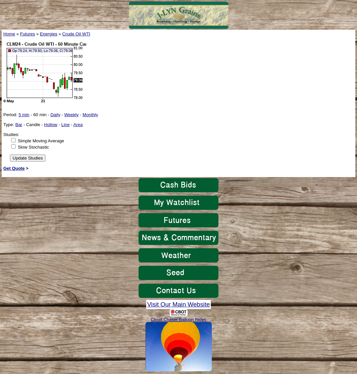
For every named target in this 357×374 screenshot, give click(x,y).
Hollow (50, 124)
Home (9, 33)
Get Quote (14, 168)
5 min (24, 114)
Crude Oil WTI (76, 33)
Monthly (90, 114)
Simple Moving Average (41, 140)
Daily (55, 114)
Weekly (71, 114)
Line (65, 124)
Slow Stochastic (33, 147)
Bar (18, 124)
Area (78, 124)
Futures (27, 33)
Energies (48, 33)
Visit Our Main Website (178, 304)
